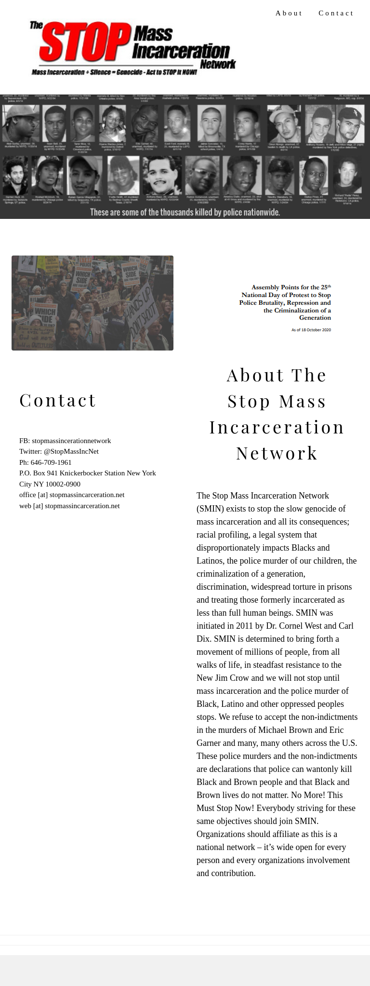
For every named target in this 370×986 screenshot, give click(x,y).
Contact (336, 13)
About (290, 13)
